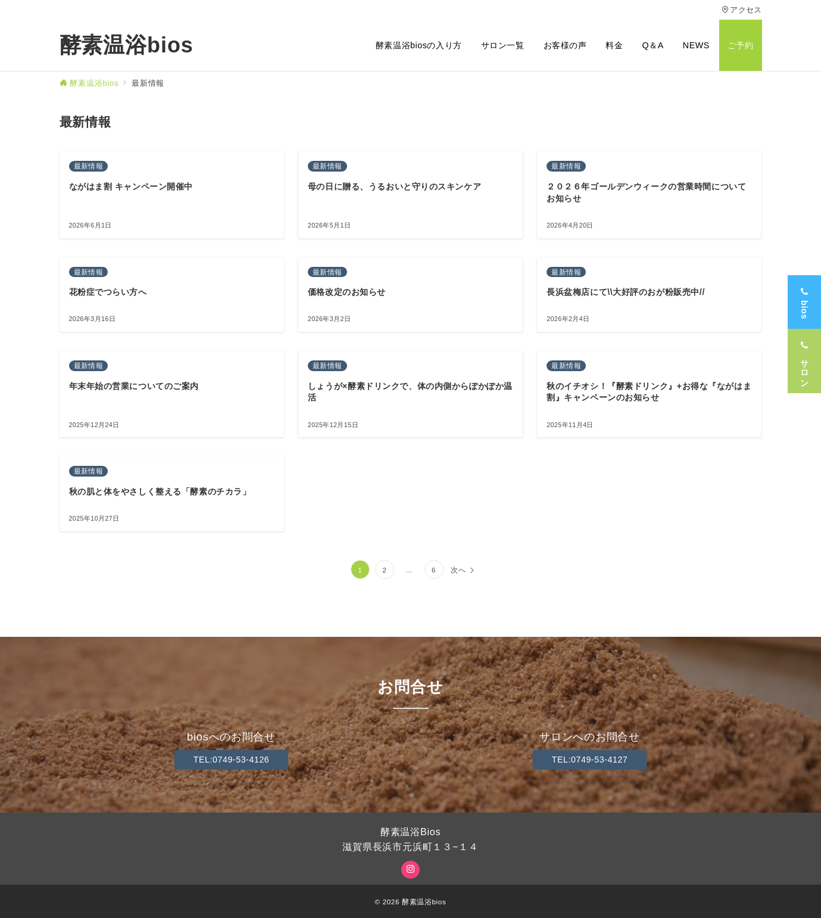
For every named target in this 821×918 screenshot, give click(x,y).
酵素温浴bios (126, 45)
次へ (458, 570)
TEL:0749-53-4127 (590, 759)
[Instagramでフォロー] (410, 870)
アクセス (741, 9)
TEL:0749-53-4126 (231, 759)
